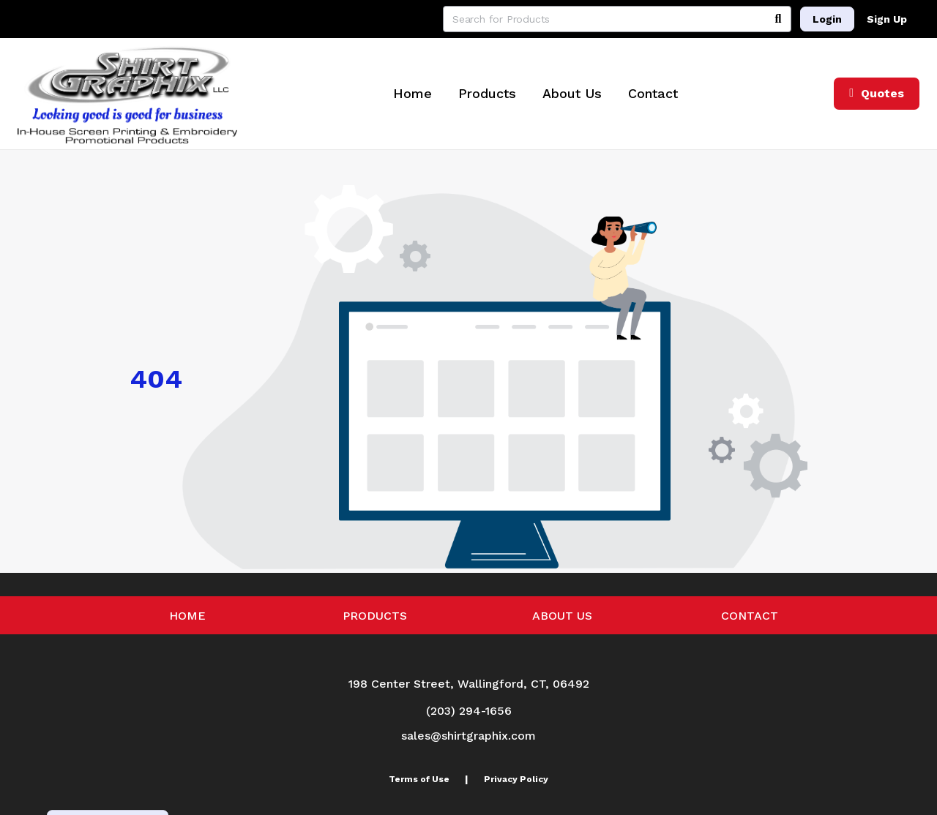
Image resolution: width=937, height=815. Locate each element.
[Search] (778, 19)
